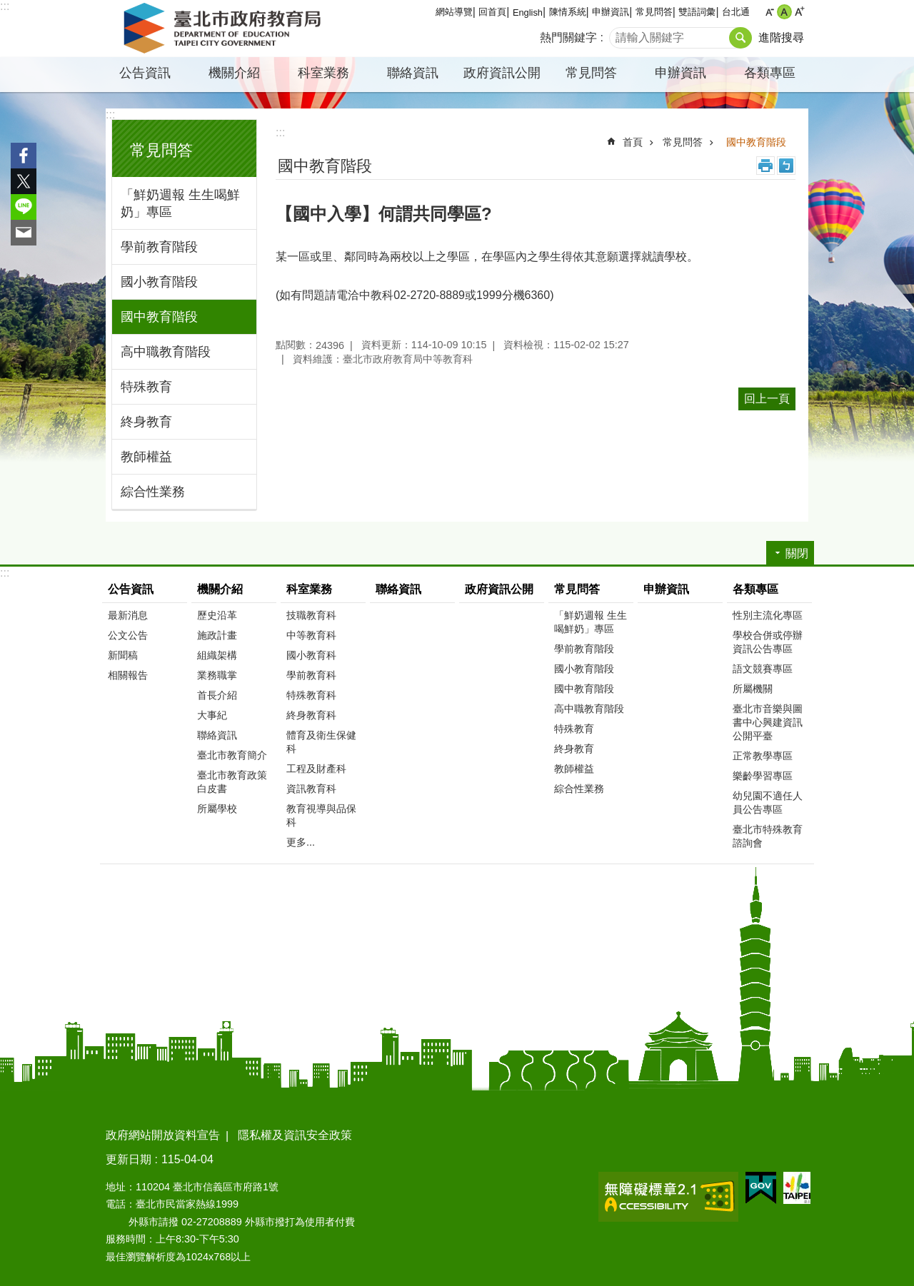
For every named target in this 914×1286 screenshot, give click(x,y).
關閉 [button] (796, 553)
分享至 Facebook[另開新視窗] (23, 155)
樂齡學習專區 (763, 775)
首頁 (633, 142)
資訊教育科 (311, 788)
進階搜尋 (781, 37)
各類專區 (769, 73)
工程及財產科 (316, 768)
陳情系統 (567, 11)
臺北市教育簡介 (232, 755)
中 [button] (784, 11)
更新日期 (128, 1159)
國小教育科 (311, 655)
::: (4, 6)
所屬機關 (753, 688)
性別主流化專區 (768, 615)
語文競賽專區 (763, 668)
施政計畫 (217, 635)
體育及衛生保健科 (321, 741)
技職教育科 (311, 615)
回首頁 (492, 11)
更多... (300, 842)
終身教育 (146, 422)
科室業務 (323, 73)
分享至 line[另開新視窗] (23, 207)
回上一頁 (767, 399)
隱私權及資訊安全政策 (295, 1135)
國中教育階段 (159, 317)
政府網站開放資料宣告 (163, 1135)
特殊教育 (146, 387)
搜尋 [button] (740, 38)
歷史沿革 (217, 615)
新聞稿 (123, 655)
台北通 (736, 11)
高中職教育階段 (166, 352)
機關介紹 (234, 73)
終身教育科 (311, 715)
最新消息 (128, 615)
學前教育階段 (159, 247)
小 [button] (769, 11)
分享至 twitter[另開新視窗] (23, 181)
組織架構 (217, 655)
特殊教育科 (311, 695)
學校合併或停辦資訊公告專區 (768, 641)
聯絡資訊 (412, 73)
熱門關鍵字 (568, 37)
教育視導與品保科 (321, 815)
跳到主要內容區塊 (7, 7)
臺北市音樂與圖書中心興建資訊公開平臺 (768, 722)
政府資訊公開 (502, 73)
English (528, 12)
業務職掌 (217, 675)
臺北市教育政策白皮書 (232, 781)
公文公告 (128, 635)
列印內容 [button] (765, 165)
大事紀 (212, 715)
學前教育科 (311, 675)
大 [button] (799, 11)
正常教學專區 (763, 755)
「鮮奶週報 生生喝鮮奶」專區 (180, 203)
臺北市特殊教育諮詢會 (768, 836)
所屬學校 (217, 808)
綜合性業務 (153, 492)
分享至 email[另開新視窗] (23, 232)
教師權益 (146, 457)
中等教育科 (311, 635)
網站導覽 (454, 11)
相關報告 (128, 675)
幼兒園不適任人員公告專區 (768, 802)
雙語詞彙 (696, 11)
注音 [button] (786, 165)
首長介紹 (217, 695)
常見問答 (654, 11)
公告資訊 (145, 73)
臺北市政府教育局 (225, 28)
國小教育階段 (159, 282)
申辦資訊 (610, 11)
